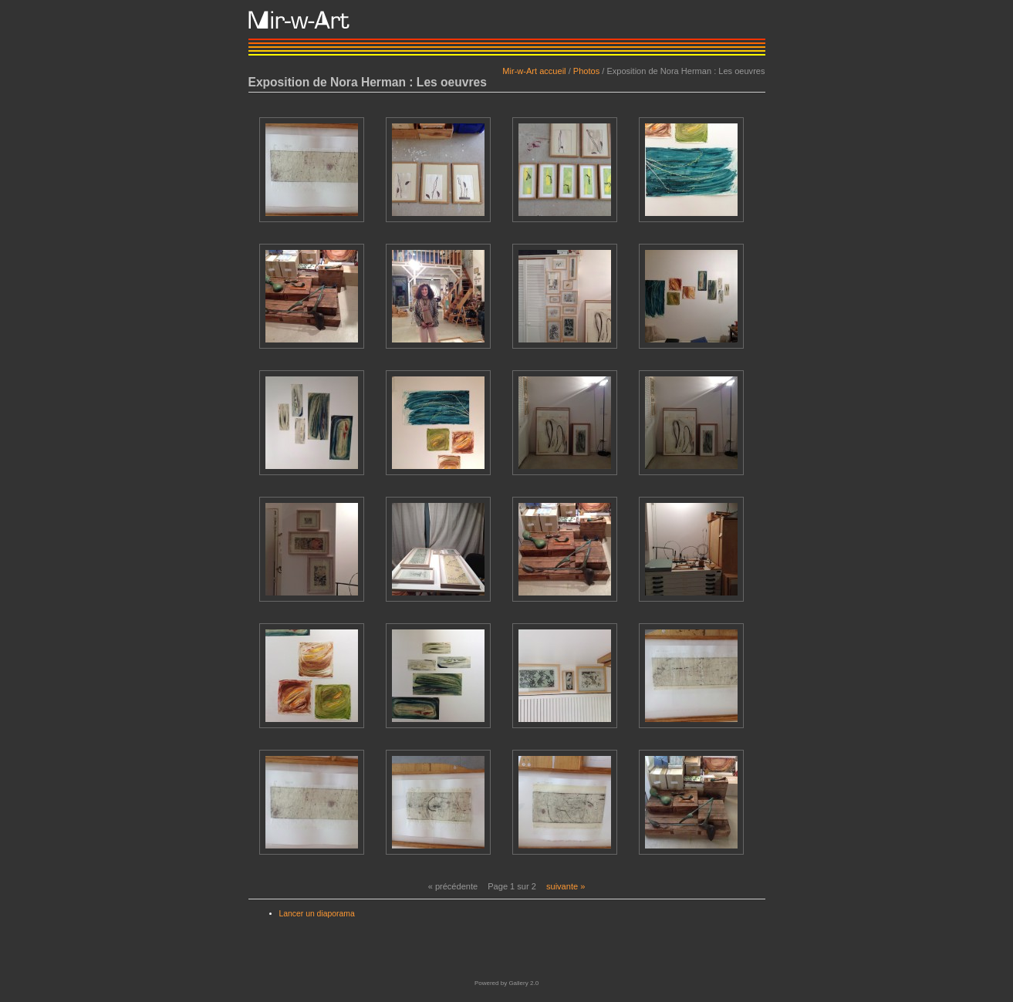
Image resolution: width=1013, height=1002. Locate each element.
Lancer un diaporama (317, 913)
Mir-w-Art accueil (534, 71)
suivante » (565, 886)
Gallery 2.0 (523, 983)
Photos (586, 71)
